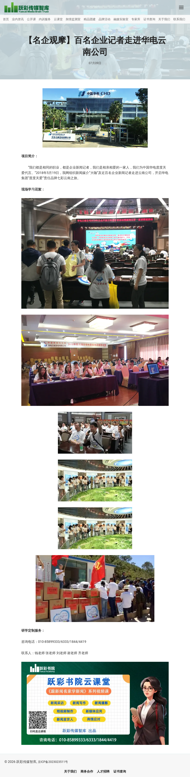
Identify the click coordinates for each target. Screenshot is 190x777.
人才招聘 (103, 771)
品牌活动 (104, 19)
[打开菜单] (181, 7)
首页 (6, 19)
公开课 (31, 19)
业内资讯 (18, 19)
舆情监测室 (73, 19)
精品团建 (90, 19)
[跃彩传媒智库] (26, 7)
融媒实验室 (121, 19)
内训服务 (45, 19)
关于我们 (164, 19)
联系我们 (179, 19)
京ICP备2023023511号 (55, 762)
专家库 (135, 19)
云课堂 (58, 19)
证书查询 (149, 19)
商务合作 (86, 771)
